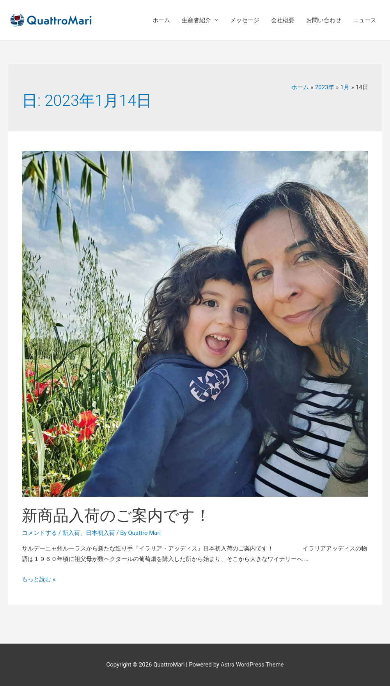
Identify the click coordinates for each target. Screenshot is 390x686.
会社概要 (282, 20)
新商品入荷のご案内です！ (116, 515)
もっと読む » (38, 579)
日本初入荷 (100, 532)
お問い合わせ (323, 20)
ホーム (161, 20)
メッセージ (244, 20)
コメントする (39, 532)
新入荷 (71, 532)
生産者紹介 (196, 20)
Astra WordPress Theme (252, 664)
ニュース (364, 20)
